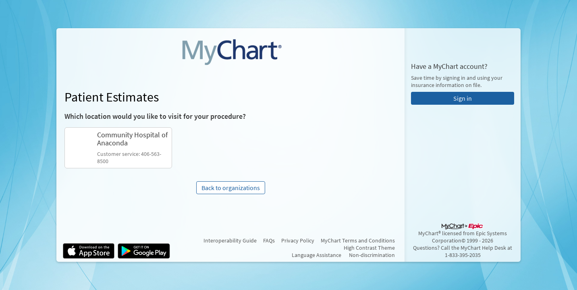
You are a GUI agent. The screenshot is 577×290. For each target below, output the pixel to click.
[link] (118, 147)
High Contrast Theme (369, 247)
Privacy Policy (297, 240)
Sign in (462, 98)
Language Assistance (316, 255)
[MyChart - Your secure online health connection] (230, 50)
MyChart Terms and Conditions (358, 240)
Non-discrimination (372, 255)
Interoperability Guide (230, 240)
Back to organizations (230, 188)
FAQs (269, 240)
